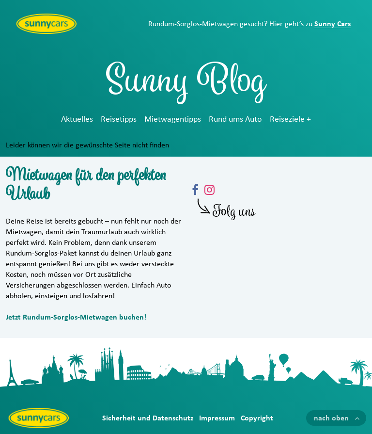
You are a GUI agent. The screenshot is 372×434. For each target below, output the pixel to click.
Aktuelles (77, 119)
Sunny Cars (332, 24)
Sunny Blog (186, 84)
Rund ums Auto (235, 119)
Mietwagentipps (172, 119)
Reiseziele (287, 119)
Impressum (217, 418)
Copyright (257, 418)
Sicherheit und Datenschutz (147, 418)
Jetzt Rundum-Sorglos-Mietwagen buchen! (76, 317)
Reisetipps (119, 119)
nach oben (331, 418)
